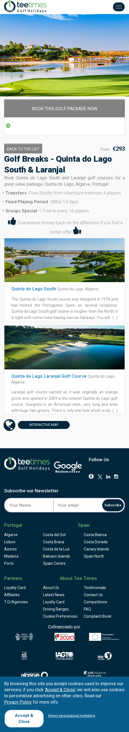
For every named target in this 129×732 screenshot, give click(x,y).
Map (38, 425)
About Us (51, 587)
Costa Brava (53, 542)
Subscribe (113, 505)
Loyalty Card (15, 587)
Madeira (11, 556)
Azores (10, 549)
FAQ (87, 609)
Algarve (11, 535)
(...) (115, 317)
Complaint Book (97, 616)
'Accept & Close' (60, 689)
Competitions (95, 602)
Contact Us (93, 595)
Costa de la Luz (56, 549)
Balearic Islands (56, 556)
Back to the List (23, 149)
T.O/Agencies (16, 602)
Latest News (53, 595)
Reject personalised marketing (71, 716)
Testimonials (95, 587)
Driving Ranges (56, 609)
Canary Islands (96, 549)
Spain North (94, 556)
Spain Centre (54, 563)
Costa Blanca (95, 535)
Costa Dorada (96, 542)
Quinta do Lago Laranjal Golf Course (49, 376)
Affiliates (12, 595)
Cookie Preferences (60, 616)
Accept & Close (24, 718)
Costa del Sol (54, 535)
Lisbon (9, 542)
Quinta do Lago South (33, 288)
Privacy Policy (18, 702)
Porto (9, 563)
